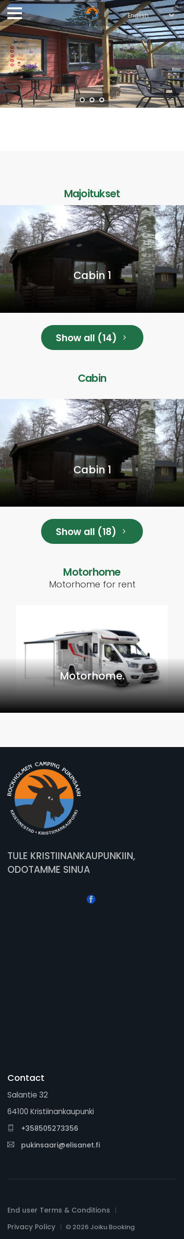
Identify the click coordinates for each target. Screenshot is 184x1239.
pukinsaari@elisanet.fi (53, 1145)
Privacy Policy (31, 1227)
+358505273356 (42, 1128)
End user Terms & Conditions (58, 1210)
